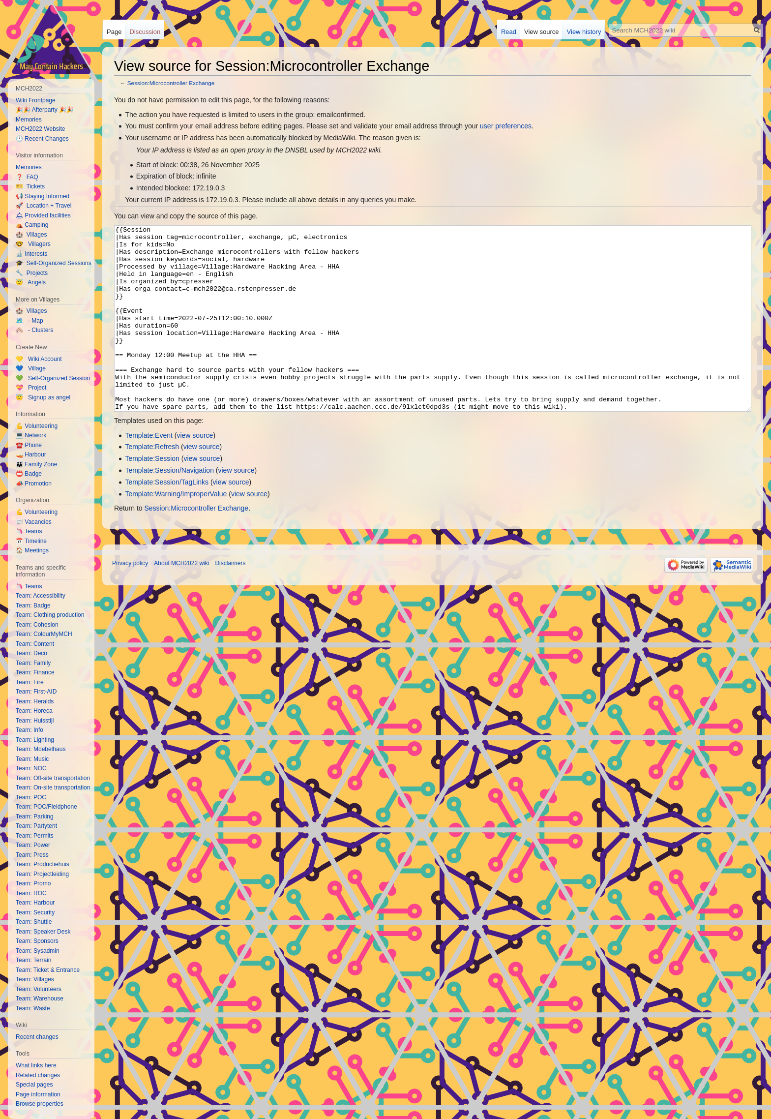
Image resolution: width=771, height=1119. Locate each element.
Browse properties (39, 1103)
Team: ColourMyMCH (44, 634)
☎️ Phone (29, 445)
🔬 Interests (31, 253)
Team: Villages (35, 979)
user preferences (506, 126)
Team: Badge (33, 605)
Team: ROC (31, 893)
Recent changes (37, 1036)
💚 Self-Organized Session (53, 378)
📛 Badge (29, 473)
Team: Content (35, 643)
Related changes (38, 1075)
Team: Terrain (33, 960)
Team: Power (33, 845)
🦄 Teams (29, 531)
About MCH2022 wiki (181, 600)
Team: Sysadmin (37, 950)
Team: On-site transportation (53, 787)
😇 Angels (31, 282)
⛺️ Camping (32, 224)
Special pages (34, 1084)
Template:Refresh (152, 483)
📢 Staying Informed (42, 196)
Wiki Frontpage (36, 100)
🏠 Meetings (32, 550)
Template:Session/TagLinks (166, 519)
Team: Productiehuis (42, 864)
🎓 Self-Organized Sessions (53, 263)
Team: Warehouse (39, 998)
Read (508, 31)
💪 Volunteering (37, 426)
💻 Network (31, 435)
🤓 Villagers (33, 244)
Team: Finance (35, 672)
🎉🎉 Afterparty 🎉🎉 (45, 109)
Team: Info (29, 729)
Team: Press (32, 854)
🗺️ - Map (29, 320)
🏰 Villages (31, 234)
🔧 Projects (32, 273)
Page (114, 31)
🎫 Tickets (30, 186)
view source (195, 472)
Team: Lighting (35, 739)
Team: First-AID (36, 691)
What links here (36, 1065)
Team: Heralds (35, 701)
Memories (29, 119)
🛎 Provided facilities (43, 215)
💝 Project (31, 387)
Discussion (144, 31)
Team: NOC (31, 768)
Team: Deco (31, 653)
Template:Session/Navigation (169, 507)
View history (584, 31)
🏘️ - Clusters (34, 330)
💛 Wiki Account (39, 359)
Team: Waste (33, 1008)
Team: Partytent (36, 825)
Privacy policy (130, 600)
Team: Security (35, 912)
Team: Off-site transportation (53, 778)
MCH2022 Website (40, 128)
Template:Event (149, 472)
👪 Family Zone (36, 464)
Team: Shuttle (34, 921)
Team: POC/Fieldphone (46, 806)
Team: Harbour (35, 902)
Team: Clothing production (50, 614)
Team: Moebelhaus (40, 749)
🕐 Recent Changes (42, 138)
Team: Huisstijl (35, 720)
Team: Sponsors (37, 941)
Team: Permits (35, 835)
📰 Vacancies (34, 521)
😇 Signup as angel (43, 397)
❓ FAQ (27, 177)
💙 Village (31, 368)
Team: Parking (35, 816)
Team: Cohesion (37, 624)
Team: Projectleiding (42, 874)
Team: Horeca (34, 710)
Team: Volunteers (38, 989)
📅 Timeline (31, 541)
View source (541, 31)
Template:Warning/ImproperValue (176, 531)
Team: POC (31, 797)
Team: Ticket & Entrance (48, 970)
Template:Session (152, 495)
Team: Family (33, 663)
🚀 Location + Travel (43, 205)
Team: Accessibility (40, 595)
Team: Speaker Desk (43, 931)
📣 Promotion (34, 483)
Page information (38, 1094)
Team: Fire (30, 682)
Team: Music (32, 759)
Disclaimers (230, 600)
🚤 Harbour (31, 454)
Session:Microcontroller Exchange (171, 83)
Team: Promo (33, 883)
